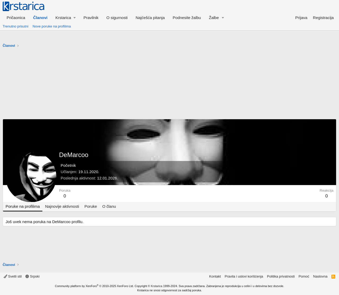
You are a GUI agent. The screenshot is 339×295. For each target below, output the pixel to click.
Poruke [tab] (90, 206)
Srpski (32, 276)
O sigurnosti (117, 17)
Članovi (40, 17)
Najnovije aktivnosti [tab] (62, 206)
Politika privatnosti (281, 276)
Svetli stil (13, 276)
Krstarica (156, 286)
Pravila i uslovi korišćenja (244, 276)
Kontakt (215, 276)
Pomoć (303, 276)
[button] (65, 17)
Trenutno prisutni (15, 26)
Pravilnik (91, 17)
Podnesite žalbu (187, 17)
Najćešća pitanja (150, 17)
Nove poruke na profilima (52, 26)
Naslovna (320, 276)
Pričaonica (16, 17)
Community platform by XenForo (94, 286)
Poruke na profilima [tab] (23, 206)
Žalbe (214, 17)
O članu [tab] (109, 206)
